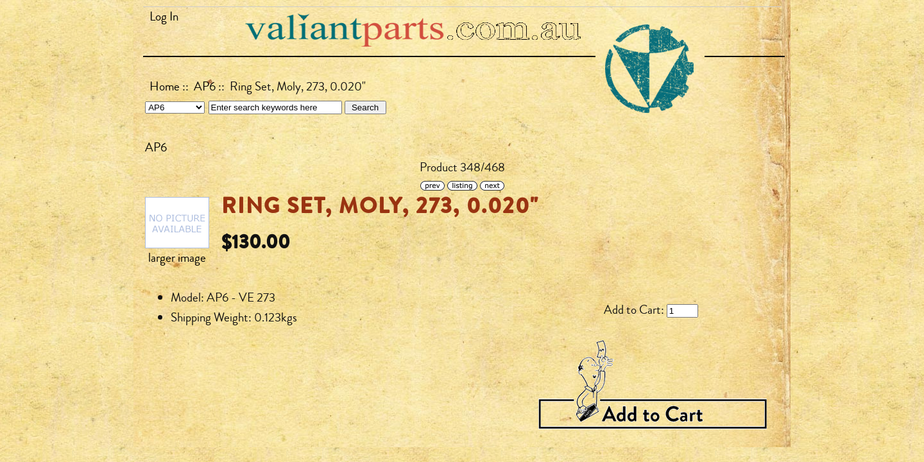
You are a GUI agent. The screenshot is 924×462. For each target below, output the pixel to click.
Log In (164, 17)
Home (165, 87)
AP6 (205, 87)
